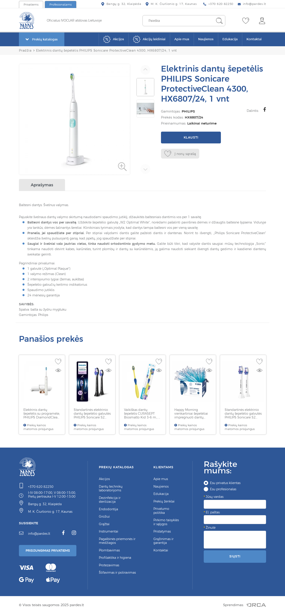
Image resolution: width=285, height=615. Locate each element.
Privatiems (31, 4)
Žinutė (211, 527)
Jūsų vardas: (215, 496)
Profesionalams (60, 4)
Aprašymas (42, 185)
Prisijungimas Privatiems (49, 551)
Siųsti (234, 556)
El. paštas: (213, 512)
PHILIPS (188, 111)
